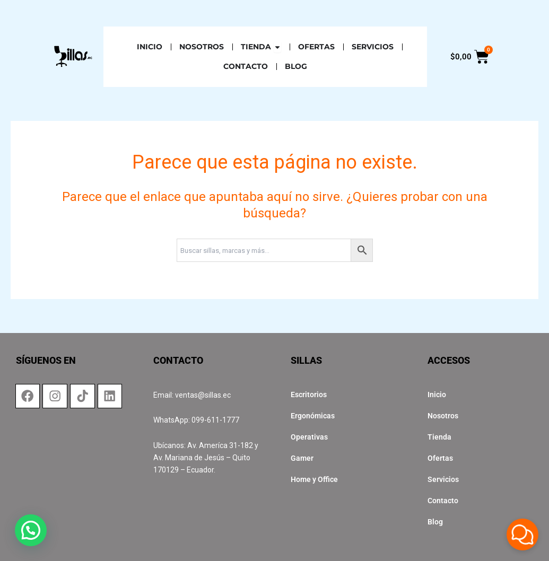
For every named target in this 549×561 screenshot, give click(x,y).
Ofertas (440, 458)
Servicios (443, 479)
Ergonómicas (313, 415)
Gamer (302, 458)
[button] (19, 534)
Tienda (439, 437)
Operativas (309, 437)
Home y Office (314, 479)
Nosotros (443, 415)
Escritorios (309, 394)
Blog (435, 522)
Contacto (443, 500)
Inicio (437, 394)
